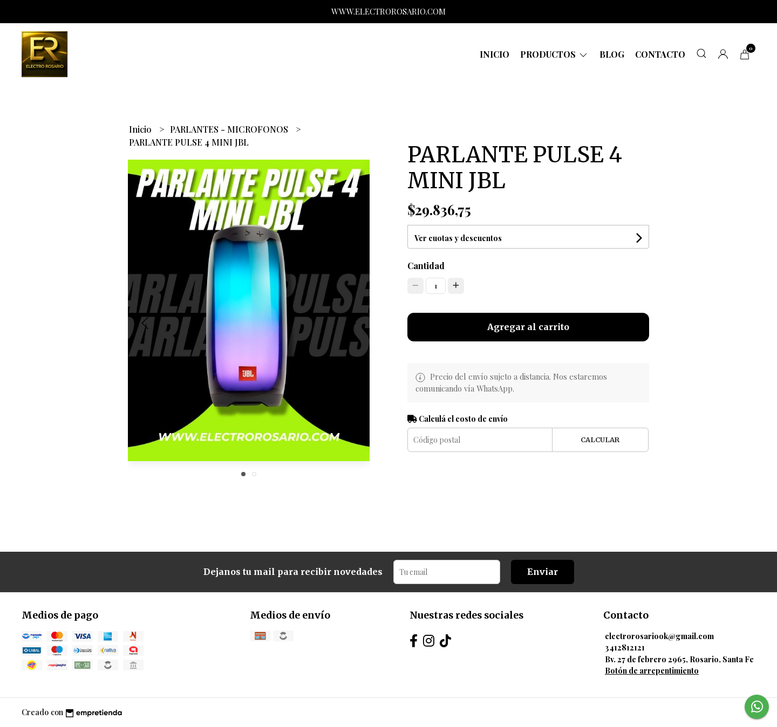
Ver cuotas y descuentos (458, 238)
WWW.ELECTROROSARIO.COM (388, 11)
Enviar (542, 571)
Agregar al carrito (528, 326)
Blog (611, 54)
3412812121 (625, 647)
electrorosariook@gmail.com (659, 635)
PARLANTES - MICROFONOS (230, 129)
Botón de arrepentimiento (652, 670)
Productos (554, 54)
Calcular (600, 439)
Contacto (660, 54)
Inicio (494, 54)
